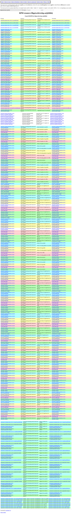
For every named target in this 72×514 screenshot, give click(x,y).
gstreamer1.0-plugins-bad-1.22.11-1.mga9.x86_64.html (11, 443)
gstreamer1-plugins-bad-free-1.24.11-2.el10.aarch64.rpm (59, 272)
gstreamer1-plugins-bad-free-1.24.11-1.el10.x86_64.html (8, 307)
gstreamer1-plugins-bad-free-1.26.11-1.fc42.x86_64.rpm (59, 182)
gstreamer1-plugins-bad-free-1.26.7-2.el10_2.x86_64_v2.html (7, 193)
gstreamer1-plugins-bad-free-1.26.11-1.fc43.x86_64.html (8, 172)
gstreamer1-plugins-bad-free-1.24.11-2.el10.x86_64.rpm (59, 286)
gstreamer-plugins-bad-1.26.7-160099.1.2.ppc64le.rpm (57, 32)
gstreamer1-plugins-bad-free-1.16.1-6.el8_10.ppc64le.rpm (59, 395)
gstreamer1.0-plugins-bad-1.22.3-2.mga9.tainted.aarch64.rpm (55, 465)
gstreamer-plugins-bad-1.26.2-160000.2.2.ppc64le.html (6, 46)
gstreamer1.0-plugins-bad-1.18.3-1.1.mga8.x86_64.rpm (59, 481)
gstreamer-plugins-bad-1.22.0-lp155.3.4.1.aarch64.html (6, 94)
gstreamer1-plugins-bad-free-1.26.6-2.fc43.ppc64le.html (7, 248)
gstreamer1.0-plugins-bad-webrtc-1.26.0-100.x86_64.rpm (59, 505)
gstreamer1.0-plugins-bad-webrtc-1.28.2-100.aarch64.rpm (59, 498)
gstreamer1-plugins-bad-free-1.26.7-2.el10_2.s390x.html (7, 189)
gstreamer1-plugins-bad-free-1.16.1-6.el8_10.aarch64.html (7, 392)
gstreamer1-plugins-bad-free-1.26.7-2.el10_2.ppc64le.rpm (59, 186)
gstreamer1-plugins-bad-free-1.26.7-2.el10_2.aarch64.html (7, 184)
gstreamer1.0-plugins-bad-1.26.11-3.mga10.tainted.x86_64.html (7, 429)
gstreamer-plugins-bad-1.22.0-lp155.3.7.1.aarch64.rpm (57, 84)
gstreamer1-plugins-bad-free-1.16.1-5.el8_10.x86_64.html (7, 409)
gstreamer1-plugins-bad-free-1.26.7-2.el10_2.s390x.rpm (59, 189)
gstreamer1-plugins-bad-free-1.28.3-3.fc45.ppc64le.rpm (59, 129)
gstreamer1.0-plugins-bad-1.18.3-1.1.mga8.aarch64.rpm (59, 478)
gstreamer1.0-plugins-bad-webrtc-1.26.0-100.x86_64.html (12, 505)
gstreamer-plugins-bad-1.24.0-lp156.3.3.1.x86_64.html (6, 56)
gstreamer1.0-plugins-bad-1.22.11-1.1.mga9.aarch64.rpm (60, 431)
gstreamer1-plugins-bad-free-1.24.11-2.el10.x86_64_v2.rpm (59, 291)
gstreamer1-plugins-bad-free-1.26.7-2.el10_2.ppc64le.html (7, 186)
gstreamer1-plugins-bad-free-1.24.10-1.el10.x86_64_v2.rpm (59, 333)
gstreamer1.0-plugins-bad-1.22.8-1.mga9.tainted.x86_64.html (7, 458)
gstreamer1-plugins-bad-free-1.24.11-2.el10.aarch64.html (8, 272)
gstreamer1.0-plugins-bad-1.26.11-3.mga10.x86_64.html (11, 424)
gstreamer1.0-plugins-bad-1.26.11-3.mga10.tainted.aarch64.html (7, 427)
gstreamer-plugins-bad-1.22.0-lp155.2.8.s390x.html (10, 108)
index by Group (7, 1)
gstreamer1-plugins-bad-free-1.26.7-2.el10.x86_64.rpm (59, 212)
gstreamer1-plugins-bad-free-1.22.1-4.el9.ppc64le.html (7, 385)
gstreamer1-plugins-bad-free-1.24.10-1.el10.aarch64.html (8, 314)
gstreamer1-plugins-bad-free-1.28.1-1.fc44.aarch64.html (7, 146)
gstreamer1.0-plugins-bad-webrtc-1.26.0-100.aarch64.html (12, 503)
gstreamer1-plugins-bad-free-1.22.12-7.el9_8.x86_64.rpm (59, 343)
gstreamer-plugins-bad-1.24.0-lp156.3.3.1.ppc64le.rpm (57, 54)
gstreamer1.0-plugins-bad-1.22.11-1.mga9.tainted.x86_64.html (7, 448)
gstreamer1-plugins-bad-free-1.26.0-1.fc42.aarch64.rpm (59, 262)
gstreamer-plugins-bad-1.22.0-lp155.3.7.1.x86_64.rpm (57, 91)
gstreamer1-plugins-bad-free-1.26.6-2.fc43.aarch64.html (7, 243)
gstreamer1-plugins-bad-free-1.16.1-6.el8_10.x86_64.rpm (59, 400)
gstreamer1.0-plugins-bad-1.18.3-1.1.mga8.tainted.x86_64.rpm (55, 486)
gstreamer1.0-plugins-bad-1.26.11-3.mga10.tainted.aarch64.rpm (55, 427)
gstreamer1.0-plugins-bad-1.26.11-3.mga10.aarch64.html (11, 422)
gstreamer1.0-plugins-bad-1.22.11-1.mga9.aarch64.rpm (59, 441)
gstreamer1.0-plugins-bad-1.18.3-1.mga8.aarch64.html (11, 488)
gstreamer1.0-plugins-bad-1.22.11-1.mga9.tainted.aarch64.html (7, 446)
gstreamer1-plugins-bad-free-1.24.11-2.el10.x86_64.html (8, 286)
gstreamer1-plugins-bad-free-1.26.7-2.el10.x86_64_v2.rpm (59, 217)
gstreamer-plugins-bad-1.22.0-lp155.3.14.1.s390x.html (6, 70)
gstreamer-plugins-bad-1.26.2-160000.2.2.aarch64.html (6, 44)
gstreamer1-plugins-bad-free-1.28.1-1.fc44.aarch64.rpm (59, 146)
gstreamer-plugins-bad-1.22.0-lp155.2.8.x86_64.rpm (57, 110)
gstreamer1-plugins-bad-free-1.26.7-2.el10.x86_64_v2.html (7, 217)
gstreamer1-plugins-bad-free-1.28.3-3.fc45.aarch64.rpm (59, 127)
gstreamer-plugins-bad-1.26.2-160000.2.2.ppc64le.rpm (57, 46)
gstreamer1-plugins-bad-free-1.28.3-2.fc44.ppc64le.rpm (59, 139)
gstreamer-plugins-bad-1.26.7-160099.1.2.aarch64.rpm (57, 30)
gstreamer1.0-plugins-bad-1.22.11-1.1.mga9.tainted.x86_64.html (7, 439)
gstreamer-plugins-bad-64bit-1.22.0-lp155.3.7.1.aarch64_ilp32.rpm (57, 121)
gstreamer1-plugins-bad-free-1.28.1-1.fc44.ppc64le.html (7, 151)
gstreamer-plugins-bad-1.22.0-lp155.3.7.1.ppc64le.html (6, 87)
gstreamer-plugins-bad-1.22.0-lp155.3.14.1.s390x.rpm (57, 70)
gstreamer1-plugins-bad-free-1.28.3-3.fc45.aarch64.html (7, 127)
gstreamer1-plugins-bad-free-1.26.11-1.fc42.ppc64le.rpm (59, 177)
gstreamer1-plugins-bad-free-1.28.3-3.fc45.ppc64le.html (7, 129)
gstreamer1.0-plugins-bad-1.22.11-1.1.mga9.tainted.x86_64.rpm (55, 439)
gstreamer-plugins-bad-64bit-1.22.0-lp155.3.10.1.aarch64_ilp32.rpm (57, 119)
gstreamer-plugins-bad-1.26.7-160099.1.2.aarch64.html (6, 30)
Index (2, 1)
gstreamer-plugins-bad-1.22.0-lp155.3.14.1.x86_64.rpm (57, 73)
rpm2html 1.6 (8, 510)
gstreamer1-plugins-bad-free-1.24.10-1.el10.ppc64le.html (8, 319)
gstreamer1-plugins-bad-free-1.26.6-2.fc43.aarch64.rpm (59, 243)
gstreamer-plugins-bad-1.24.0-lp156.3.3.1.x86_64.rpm (57, 56)
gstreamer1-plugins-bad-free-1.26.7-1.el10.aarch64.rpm (59, 219)
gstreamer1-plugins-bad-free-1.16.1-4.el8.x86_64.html (7, 418)
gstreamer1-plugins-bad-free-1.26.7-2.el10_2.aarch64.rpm (59, 184)
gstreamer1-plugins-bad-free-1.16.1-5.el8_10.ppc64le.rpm (59, 404)
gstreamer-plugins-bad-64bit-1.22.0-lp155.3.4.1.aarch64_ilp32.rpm (57, 123)
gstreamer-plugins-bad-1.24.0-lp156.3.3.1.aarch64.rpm (57, 51)
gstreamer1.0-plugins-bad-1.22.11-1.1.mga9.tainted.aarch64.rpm (55, 436)
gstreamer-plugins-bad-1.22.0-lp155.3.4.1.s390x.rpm (57, 99)
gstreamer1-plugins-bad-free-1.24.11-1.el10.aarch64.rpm (59, 293)
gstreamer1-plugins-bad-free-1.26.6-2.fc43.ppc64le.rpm (59, 248)
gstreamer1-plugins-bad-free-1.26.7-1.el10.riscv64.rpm (59, 229)
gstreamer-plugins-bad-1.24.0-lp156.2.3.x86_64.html (6, 63)
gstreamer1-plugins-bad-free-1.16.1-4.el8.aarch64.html (7, 411)
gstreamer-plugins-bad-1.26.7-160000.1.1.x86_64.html (6, 42)
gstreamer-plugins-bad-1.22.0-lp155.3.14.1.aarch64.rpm (57, 65)
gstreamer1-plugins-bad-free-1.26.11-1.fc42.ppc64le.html (8, 177)
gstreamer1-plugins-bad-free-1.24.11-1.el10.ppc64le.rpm (59, 298)
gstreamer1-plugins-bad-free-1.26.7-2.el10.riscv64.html (7, 205)
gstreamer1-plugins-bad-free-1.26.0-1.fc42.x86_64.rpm (59, 269)
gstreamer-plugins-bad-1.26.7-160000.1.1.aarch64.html (6, 37)
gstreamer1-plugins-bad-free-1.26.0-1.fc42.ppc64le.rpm (59, 264)
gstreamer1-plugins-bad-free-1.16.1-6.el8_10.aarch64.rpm (59, 392)
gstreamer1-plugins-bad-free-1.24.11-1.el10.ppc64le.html (8, 298)
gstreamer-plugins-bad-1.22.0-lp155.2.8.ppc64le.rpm (57, 106)
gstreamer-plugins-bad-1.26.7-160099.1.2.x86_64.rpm (57, 35)
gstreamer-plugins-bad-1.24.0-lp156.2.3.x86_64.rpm (57, 63)
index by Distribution (15, 1)
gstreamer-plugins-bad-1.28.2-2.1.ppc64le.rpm (61, 20)
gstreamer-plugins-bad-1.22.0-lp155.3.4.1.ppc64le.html (6, 96)
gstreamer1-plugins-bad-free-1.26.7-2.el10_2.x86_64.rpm (59, 191)
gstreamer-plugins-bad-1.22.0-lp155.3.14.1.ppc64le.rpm (57, 68)
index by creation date (32, 1)
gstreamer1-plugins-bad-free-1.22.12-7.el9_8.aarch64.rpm (59, 336)
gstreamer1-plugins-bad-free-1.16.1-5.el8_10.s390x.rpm (59, 407)
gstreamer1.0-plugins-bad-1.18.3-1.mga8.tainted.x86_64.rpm (55, 496)
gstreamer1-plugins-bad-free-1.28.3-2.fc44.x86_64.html (7, 144)
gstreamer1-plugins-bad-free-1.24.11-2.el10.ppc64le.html (8, 276)
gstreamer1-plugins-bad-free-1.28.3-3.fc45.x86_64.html (7, 134)
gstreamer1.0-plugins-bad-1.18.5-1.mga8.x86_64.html (11, 471)
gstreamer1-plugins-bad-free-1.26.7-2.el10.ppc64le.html (7, 200)
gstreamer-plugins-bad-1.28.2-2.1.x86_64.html (9, 22)
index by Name (40, 1)
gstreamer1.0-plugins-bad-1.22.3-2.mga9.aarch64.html (11, 460)
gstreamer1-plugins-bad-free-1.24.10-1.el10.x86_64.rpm (59, 328)
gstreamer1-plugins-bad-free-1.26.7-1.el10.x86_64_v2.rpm (59, 241)
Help (49, 1)
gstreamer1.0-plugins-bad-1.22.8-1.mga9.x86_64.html (11, 452)
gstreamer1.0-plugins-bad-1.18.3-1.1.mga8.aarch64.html (11, 478)
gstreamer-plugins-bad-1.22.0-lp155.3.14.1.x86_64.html (6, 73)
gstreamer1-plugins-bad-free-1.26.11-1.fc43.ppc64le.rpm (59, 167)
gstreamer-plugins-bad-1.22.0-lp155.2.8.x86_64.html (6, 110)
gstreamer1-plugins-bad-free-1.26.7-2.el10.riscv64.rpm (59, 205)
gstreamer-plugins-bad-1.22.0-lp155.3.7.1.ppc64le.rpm (57, 87)
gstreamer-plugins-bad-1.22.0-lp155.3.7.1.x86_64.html (6, 91)
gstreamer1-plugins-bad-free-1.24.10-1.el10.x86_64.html (8, 328)
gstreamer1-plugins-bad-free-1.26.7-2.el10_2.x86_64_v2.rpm (59, 193)
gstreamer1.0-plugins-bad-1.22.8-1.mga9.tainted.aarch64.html (7, 455)
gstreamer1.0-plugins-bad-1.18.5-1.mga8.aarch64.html (11, 469)
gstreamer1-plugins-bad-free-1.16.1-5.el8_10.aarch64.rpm (59, 402)
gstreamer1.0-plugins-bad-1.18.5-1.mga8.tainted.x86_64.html (7, 477)
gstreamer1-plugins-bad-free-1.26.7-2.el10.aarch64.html (7, 196)
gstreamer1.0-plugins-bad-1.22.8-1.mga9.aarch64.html (11, 450)
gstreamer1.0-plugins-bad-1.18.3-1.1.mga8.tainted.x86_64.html (7, 486)
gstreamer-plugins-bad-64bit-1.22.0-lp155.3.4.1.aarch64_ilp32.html (7, 123)
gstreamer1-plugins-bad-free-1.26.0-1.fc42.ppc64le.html (7, 264)
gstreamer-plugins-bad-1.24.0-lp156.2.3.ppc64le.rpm (57, 61)
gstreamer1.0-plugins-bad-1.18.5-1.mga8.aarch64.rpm (59, 469)
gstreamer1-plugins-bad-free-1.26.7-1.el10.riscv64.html (7, 229)
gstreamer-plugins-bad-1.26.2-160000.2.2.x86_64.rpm (57, 49)
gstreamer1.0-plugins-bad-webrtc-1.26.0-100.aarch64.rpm (59, 503)
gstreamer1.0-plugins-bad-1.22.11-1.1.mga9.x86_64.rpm (60, 433)
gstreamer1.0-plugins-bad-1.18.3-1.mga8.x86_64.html (11, 490)
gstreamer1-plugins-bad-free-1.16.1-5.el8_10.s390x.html (7, 407)
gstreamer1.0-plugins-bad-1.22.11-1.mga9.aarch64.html (11, 441)
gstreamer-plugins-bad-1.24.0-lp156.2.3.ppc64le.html (6, 61)
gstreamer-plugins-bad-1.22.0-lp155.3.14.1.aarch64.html (6, 65)
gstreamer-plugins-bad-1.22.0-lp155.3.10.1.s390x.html (6, 80)
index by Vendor (24, 1)
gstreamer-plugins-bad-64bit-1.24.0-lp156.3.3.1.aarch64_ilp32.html (7, 114)
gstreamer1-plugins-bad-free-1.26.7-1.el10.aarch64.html (7, 219)
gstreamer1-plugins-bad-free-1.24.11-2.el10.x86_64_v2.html (8, 291)
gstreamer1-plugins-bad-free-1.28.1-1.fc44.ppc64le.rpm (59, 151)
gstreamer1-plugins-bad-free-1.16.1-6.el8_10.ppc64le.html (7, 395)
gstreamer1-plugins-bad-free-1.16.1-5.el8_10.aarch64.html (7, 402)
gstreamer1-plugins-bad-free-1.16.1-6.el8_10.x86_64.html (7, 400)
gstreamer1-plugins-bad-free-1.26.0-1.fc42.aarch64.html (7, 262)
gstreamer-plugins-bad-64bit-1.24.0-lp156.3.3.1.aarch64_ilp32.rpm (57, 114)
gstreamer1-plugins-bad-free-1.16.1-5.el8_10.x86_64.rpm (59, 409)
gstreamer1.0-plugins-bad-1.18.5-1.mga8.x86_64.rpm (59, 471)
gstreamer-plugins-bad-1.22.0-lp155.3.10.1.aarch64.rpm (57, 75)
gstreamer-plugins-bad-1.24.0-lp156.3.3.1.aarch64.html (6, 51)
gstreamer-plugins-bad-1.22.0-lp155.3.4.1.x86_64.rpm (57, 101)
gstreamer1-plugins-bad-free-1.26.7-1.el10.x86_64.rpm (59, 236)
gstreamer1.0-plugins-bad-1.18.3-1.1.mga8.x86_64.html (11, 481)
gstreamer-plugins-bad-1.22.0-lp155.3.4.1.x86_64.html (6, 101)
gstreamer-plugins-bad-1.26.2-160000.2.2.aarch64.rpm (57, 44)
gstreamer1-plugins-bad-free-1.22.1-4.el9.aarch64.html (7, 383)
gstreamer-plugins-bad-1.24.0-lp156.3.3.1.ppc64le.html (6, 54)
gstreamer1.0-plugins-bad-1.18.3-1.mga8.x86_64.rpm (59, 490)
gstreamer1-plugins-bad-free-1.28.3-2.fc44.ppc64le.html (7, 139)
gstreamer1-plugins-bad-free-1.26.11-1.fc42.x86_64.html (8, 182)
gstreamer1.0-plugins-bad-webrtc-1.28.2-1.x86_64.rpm (59, 502)
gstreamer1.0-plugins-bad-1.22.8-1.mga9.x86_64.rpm (59, 452)
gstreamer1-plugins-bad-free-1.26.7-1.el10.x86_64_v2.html (7, 241)
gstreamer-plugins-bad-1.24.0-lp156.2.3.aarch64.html (6, 58)
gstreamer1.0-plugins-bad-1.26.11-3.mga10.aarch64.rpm (60, 422)
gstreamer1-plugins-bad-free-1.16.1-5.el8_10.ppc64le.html (7, 404)
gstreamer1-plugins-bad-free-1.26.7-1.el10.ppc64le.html (7, 224)
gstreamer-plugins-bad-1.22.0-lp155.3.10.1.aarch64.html (6, 75)
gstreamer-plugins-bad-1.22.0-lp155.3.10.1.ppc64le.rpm (57, 77)
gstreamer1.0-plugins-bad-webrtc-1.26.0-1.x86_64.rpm (59, 507)
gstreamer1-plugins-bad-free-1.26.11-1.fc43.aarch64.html (8, 165)
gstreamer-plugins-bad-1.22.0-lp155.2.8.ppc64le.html (6, 106)
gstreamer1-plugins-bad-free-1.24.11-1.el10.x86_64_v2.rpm (59, 312)
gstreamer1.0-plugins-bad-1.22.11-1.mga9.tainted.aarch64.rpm (55, 446)
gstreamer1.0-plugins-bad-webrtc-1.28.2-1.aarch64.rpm (59, 501)
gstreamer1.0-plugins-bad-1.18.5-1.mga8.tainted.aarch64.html (7, 474)
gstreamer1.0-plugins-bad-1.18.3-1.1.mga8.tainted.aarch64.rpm (55, 484)
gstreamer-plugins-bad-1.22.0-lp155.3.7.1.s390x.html (6, 89)
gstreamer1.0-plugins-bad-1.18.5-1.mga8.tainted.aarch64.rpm (55, 474)
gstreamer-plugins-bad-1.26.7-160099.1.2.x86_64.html (6, 35)
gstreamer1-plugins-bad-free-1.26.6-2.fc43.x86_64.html (7, 257)
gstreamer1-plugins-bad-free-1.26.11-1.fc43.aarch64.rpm (59, 165)
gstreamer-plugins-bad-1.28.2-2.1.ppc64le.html (9, 20)
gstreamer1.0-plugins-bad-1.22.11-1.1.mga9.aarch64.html (11, 431)
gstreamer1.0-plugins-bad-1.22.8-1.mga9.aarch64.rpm (59, 450)
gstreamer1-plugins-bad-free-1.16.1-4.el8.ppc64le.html (7, 414)
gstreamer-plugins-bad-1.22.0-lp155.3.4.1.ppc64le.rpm (57, 96)
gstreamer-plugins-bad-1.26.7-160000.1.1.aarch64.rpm (57, 37)
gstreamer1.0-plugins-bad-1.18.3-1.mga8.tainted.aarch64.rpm (55, 493)
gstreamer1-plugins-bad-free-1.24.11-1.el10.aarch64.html (8, 293)
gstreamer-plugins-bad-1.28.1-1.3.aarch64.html (9, 25)
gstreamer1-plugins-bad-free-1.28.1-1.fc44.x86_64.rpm (59, 160)
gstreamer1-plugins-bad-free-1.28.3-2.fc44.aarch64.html (7, 136)
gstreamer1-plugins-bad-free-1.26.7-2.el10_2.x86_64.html (7, 191)
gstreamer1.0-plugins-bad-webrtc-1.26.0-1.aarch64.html (11, 506)
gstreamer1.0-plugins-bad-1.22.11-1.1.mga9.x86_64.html (11, 433)
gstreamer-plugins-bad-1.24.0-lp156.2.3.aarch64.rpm (57, 58)
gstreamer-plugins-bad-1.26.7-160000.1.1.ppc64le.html (6, 39)
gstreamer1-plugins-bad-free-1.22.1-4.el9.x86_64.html (7, 390)
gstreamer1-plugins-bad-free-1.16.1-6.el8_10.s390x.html (7, 397)
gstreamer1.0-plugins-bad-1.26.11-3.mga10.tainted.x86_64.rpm (55, 429)
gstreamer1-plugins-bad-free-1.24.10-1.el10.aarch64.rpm (59, 314)
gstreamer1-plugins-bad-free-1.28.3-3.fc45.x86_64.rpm (59, 134)
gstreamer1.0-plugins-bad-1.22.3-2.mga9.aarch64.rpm (59, 460)
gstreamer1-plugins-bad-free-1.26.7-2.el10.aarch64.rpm (59, 196)
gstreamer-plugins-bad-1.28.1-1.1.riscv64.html (9, 27)
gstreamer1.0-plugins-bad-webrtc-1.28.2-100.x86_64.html (12, 499)
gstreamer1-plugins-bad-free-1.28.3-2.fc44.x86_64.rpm (59, 144)
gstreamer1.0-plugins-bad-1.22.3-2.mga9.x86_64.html (11, 462)
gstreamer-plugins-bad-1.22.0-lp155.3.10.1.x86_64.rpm (57, 82)
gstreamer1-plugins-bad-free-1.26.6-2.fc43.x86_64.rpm (59, 257)
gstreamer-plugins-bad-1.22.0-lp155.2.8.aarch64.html (6, 103)
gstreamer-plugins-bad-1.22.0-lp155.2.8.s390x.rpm (61, 108)
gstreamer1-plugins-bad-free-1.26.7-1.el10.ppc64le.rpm (59, 224)
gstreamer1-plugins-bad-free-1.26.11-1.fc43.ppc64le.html (8, 167)
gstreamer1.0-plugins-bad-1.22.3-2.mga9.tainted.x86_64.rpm (55, 467)
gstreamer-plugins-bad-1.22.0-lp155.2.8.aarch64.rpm (57, 103)
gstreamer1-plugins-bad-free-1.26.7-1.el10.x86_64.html (7, 236)
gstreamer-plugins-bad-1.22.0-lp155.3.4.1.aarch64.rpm (57, 94)
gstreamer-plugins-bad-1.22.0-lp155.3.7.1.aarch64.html (6, 84)
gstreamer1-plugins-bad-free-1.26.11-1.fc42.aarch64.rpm (59, 174)
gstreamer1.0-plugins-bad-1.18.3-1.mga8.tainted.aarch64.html (7, 493)
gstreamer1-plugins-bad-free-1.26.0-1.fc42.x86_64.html (7, 269)
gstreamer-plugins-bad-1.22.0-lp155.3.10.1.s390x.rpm (57, 80)
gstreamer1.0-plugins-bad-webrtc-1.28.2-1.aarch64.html (11, 501)
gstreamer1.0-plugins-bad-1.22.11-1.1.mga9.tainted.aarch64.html (7, 436)
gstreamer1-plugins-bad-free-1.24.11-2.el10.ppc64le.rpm (59, 276)
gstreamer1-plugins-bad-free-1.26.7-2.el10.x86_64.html (7, 212)
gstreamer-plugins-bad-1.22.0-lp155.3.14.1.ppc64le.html (6, 68)
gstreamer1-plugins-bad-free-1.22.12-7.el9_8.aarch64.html (8, 336)
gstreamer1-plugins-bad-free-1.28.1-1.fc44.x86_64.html (7, 160)
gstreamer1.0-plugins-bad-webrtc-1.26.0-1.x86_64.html (11, 507)
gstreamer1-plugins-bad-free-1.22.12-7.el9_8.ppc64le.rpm (59, 338)
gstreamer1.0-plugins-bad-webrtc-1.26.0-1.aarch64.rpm (59, 506)
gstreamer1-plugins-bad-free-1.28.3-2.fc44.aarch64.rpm (59, 136)
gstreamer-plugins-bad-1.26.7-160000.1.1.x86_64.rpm (57, 42)
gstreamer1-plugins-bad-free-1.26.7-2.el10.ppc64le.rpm (59, 200)
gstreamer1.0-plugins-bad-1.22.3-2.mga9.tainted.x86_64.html (7, 467)
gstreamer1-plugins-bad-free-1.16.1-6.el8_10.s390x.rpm (59, 397)
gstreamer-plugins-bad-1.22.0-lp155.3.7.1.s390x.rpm (57, 89)
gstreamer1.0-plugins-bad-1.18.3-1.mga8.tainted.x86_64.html (7, 496)
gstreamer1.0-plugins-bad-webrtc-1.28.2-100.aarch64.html (12, 498)
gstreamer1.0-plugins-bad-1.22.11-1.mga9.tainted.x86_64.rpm (55, 448)
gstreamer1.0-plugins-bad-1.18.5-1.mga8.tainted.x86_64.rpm (55, 477)
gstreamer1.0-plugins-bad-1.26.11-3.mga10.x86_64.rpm (59, 424)
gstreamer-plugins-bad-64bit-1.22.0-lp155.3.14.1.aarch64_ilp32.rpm (57, 116)
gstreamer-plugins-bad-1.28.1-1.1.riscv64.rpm (60, 27)
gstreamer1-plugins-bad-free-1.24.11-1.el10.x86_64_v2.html (8, 312)
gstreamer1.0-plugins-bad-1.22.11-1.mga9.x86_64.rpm (59, 443)
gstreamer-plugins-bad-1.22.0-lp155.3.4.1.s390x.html (6, 99)
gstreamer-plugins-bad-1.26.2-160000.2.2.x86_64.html (6, 49)
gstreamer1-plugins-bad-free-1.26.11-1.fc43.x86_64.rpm (59, 172)
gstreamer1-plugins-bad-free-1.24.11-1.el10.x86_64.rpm (59, 307)
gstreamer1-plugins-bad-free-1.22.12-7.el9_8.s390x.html (8, 340)
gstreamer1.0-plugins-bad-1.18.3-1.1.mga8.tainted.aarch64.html (7, 484)
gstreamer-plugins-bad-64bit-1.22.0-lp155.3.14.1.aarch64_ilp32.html (7, 116)
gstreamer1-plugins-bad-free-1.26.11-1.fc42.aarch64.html (8, 174)
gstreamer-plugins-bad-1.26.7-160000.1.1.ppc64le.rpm (57, 39)
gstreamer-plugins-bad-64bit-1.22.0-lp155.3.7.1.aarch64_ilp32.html (7, 121)
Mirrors (45, 1)
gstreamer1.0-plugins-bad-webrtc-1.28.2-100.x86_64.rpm (59, 499)
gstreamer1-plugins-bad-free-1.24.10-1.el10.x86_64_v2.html (8, 333)
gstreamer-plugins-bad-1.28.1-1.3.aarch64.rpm (61, 25)
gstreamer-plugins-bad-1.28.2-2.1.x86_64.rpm (60, 22)
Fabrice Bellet (3, 512)
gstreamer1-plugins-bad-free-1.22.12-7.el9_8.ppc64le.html (8, 338)
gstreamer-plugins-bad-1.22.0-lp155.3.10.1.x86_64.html (6, 82)
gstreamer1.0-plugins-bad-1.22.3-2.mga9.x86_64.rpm (59, 462)
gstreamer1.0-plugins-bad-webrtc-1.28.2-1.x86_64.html (11, 502)
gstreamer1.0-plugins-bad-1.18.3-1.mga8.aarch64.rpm (59, 488)
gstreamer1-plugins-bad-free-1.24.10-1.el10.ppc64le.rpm (59, 319)
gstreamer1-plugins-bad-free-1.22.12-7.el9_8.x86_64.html (8, 343)
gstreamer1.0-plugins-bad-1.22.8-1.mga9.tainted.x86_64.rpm (55, 458)
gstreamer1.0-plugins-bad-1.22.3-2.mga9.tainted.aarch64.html (7, 465)
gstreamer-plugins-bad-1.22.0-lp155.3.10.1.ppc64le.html (6, 77)
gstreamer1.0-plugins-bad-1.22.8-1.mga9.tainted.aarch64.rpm (55, 455)
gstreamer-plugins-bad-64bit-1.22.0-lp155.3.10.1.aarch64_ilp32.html (7, 119)
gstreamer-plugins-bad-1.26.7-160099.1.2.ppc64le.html (6, 32)
